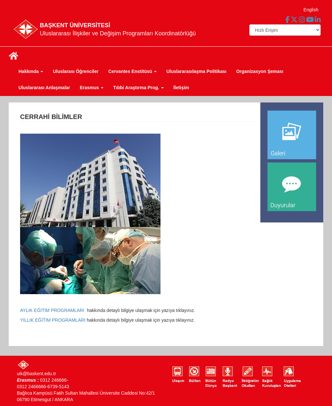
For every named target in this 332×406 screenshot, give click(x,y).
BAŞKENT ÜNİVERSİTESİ (75, 25)
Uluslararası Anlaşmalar (44, 87)
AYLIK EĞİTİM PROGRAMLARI (53, 310)
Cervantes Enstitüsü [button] (132, 71)
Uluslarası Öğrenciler (76, 71)
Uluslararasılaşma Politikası (196, 71)
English (310, 9)
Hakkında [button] (30, 71)
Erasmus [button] (91, 87)
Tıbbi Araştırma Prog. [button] (138, 87)
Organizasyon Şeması (259, 71)
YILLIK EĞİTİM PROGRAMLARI (53, 320)
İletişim (181, 87)
